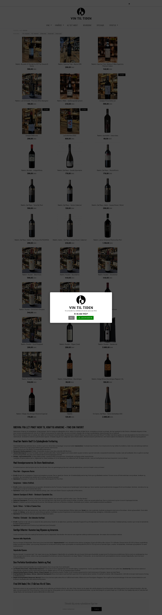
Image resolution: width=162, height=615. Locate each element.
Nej (71, 318)
